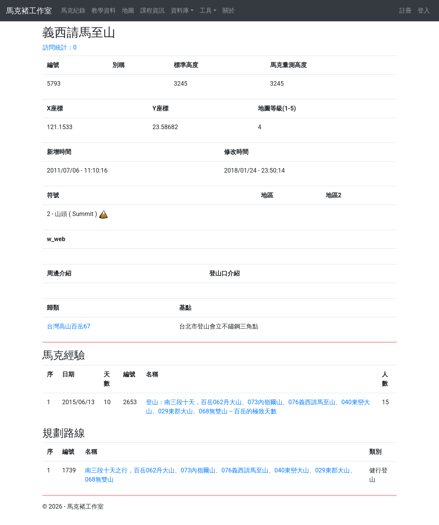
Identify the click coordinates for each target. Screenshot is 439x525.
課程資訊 (152, 10)
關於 (229, 10)
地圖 (128, 10)
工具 (206, 10)
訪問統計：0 (60, 47)
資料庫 (180, 10)
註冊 (405, 10)
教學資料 (103, 10)
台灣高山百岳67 (68, 326)
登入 (424, 10)
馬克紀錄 (73, 10)
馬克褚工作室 (29, 10)
